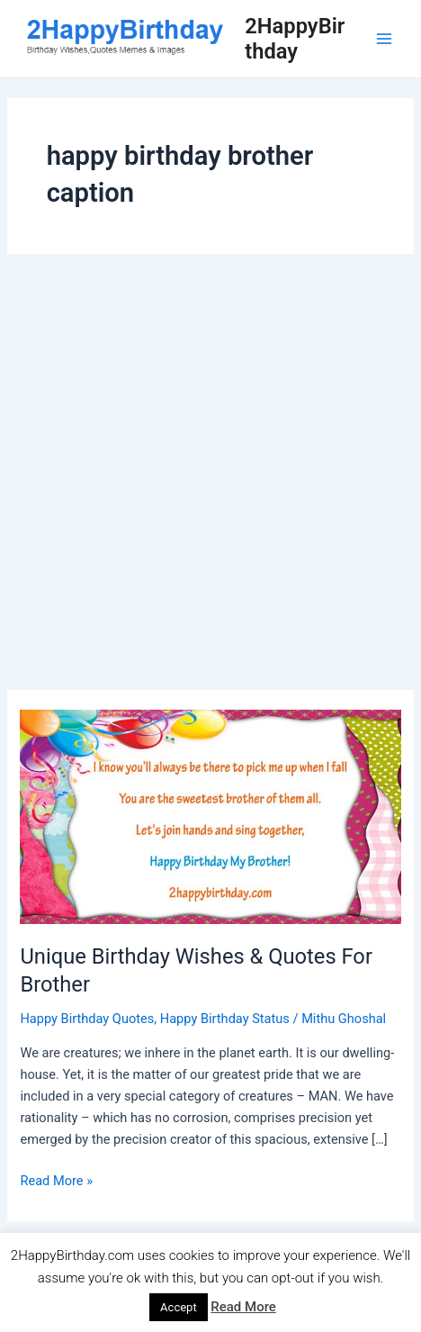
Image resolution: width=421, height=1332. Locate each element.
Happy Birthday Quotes (87, 1018)
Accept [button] (178, 1307)
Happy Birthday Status (225, 1018)
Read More (243, 1307)
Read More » (56, 1181)
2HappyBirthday (295, 39)
